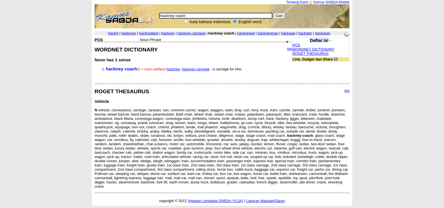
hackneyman (268, 33)
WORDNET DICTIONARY (313, 49)
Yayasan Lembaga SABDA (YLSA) (215, 201)
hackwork (322, 33)
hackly (113, 33)
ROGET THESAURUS (311, 53)
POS (296, 45)
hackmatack (148, 33)
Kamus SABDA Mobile (331, 2)
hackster (305, 33)
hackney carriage (191, 33)
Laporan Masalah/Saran (265, 201)
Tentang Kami (297, 2)
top (289, 49)
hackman (128, 33)
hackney (168, 33)
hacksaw (288, 33)
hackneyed (246, 33)
